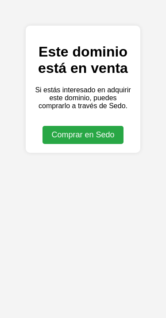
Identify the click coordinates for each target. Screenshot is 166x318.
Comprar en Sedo (82, 134)
